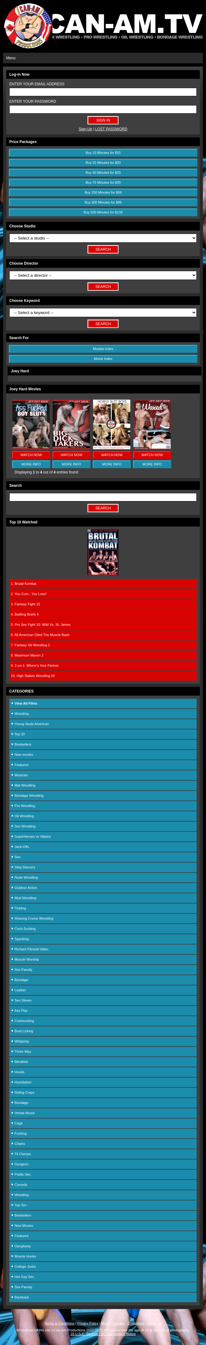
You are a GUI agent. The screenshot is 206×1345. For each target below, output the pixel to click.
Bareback (20, 1297)
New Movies (22, 1225)
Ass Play (19, 1010)
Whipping (20, 1041)
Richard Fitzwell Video (29, 949)
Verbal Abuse (23, 1113)
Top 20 (18, 734)
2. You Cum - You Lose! (29, 594)
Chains (18, 1143)
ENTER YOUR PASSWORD (32, 101)
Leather (18, 990)
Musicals (19, 775)
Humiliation (21, 1082)
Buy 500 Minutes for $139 (103, 212)
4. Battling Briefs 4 (24, 614)
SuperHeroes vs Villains (31, 836)
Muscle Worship (25, 959)
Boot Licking (22, 1031)
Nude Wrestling (24, 877)
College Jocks (23, 1266)
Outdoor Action (24, 888)
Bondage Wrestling (27, 795)
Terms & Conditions (59, 1323)
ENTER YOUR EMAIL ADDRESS (37, 84)
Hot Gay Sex (22, 1277)
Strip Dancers (23, 867)
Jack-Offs (20, 847)
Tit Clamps (21, 1154)
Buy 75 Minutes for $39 (103, 182)
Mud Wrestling (23, 898)
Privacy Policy (87, 1323)
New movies (22, 754)
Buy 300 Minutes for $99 (103, 202)
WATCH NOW (31, 455)
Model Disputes (113, 1323)
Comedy (19, 1184)
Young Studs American (30, 724)
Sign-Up (85, 129)
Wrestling (20, 713)
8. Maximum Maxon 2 (27, 655)
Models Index (103, 349)
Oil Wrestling (22, 816)
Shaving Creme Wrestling (32, 918)
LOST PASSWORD (111, 129)
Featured (19, 765)
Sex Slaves (21, 1000)
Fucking (19, 1133)
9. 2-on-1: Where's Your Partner (35, 665)
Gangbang (20, 1246)
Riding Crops (22, 1092)
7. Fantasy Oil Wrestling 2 (30, 645)
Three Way (21, 1051)
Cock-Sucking (23, 928)
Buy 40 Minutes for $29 (103, 172)
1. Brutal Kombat (23, 583)
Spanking (20, 939)
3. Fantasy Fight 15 (25, 604)
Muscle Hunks (23, 1256)
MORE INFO (31, 464)
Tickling (18, 908)
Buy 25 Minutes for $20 (103, 162)
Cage (17, 1123)
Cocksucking (22, 1021)
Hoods (18, 1072)
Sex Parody (21, 969)
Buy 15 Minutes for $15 (103, 153)
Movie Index (103, 359)
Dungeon (20, 1164)
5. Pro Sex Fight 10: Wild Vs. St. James (41, 624)
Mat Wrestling (23, 785)
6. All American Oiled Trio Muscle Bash (40, 635)
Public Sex (21, 1174)
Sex (15, 857)
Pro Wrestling (23, 806)
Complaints (136, 1323)
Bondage (19, 980)
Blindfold (19, 1062)
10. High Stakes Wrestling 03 (33, 676)
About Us (154, 1323)
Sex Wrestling (23, 826)
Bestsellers (21, 744)
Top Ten (18, 1205)
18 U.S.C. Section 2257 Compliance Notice (103, 1334)
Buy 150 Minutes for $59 (103, 192)
